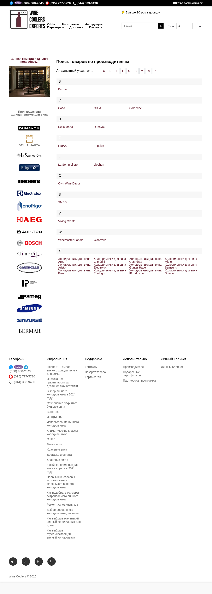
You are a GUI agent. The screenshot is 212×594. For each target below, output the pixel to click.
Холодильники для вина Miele (181, 260)
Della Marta (65, 127)
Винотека (53, 411)
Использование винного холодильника (63, 423)
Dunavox (99, 127)
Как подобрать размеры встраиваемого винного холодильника (63, 496)
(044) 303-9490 (85, 3)
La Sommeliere (68, 164)
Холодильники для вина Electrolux (110, 266)
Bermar (63, 89)
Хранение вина (57, 449)
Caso (61, 108)
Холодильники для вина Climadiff (110, 260)
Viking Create (67, 221)
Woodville (100, 240)
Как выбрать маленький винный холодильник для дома (64, 522)
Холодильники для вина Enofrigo (110, 272)
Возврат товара (95, 372)
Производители (133, 367)
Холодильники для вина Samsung (181, 266)
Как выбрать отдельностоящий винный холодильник (61, 534)
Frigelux (99, 145)
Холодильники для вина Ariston (74, 266)
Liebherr (99, 164)
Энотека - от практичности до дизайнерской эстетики (62, 382)
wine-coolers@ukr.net (190, 3)
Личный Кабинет (172, 367)
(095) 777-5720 (58, 3)
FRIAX (62, 145)
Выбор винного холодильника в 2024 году (61, 394)
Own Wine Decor (69, 183)
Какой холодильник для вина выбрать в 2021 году (62, 468)
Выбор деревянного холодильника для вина (63, 511)
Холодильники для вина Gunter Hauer (145, 266)
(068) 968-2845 (33, 3)
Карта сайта (93, 377)
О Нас (51, 439)
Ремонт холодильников (62, 504)
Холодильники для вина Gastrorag (145, 260)
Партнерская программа (139, 380)
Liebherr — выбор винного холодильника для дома (62, 370)
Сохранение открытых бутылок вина (62, 404)
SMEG (62, 202)
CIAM (97, 108)
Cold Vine (135, 108)
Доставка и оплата (59, 454)
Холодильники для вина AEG (74, 260)
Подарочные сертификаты (132, 373)
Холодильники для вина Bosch (74, 272)
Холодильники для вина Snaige (181, 272)
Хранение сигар (57, 459)
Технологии (54, 444)
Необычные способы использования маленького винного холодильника (61, 482)
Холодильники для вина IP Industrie (145, 272)
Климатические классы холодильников (62, 432)
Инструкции (55, 416)
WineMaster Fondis (70, 240)
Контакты (91, 367)
